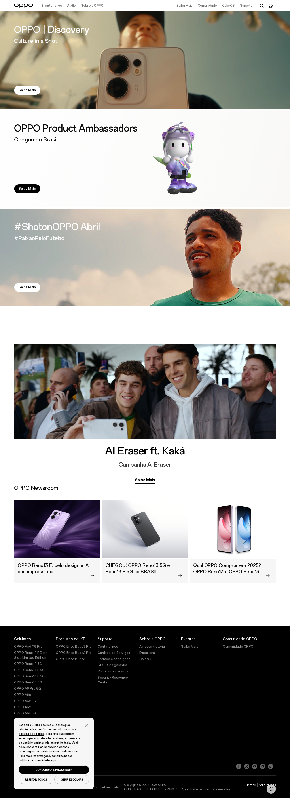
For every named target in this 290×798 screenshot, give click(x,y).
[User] (270, 5)
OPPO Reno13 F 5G (29, 676)
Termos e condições (114, 659)
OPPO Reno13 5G (28, 682)
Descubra (147, 653)
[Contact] (271, 789)
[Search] (261, 5)
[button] (86, 725)
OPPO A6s (22, 695)
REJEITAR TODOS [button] (36, 779)
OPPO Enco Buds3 (70, 659)
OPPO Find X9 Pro (28, 647)
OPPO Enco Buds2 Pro (74, 653)
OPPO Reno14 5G (28, 664)
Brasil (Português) (261, 785)
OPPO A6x (22, 707)
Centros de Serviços (114, 653)
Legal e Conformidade (103, 787)
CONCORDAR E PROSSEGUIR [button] (54, 770)
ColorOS (146, 659)
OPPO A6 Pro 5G (27, 689)
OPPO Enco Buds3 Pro (74, 647)
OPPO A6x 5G (25, 701)
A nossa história (152, 647)
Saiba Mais (27, 90)
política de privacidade (34, 760)
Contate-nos (108, 647)
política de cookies (31, 733)
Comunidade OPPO (238, 647)
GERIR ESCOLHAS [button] (72, 779)
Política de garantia (113, 671)
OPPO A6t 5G (25, 713)
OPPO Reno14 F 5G (29, 670)
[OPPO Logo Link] (23, 5)
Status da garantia (112, 665)
